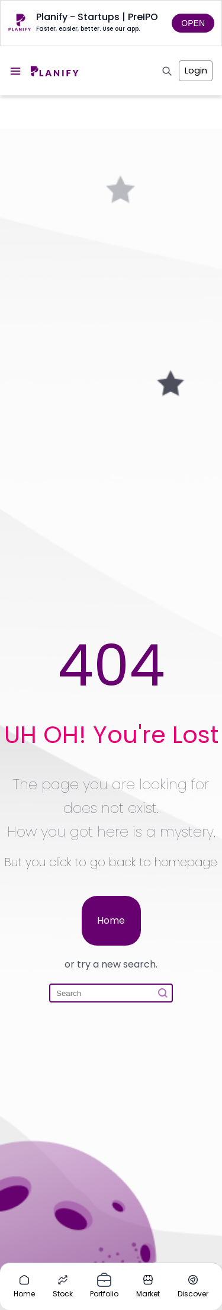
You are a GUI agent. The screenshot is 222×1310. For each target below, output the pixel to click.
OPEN (193, 23)
